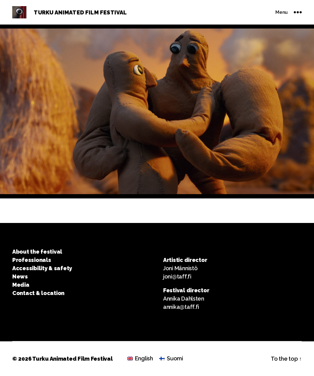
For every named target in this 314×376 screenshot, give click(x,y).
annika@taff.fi (181, 307)
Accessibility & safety (42, 268)
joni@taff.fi (177, 276)
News (20, 276)
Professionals (31, 260)
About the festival (37, 251)
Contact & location (38, 293)
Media (20, 285)
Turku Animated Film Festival (72, 358)
